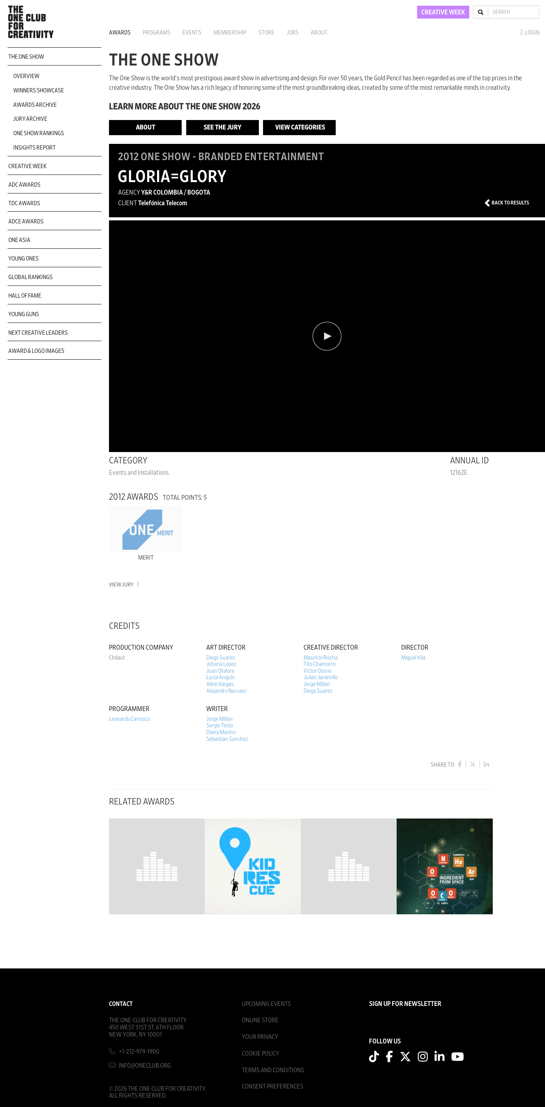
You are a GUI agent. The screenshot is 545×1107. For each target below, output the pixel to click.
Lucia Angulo (220, 677)
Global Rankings (30, 277)
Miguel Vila (413, 658)
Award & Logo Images (36, 351)
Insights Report (34, 148)
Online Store (260, 1020)
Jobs (293, 33)
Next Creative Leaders (38, 333)
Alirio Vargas (220, 684)
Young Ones (23, 259)
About (319, 33)
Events (191, 33)
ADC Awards (24, 185)
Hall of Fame (24, 296)
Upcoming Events (266, 1004)
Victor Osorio (318, 671)
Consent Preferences (272, 1086)
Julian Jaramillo (321, 677)
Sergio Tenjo (219, 725)
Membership (229, 33)
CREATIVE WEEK (443, 12)
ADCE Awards (26, 221)
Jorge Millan (317, 684)
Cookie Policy (260, 1053)
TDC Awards (24, 203)
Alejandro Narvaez (226, 691)
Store (266, 33)
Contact (121, 1004)
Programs (156, 33)
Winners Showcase (38, 90)
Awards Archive (35, 105)
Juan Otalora (220, 671)
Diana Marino (221, 732)
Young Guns (23, 314)
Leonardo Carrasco (129, 719)
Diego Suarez (220, 658)
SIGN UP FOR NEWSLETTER (405, 1004)
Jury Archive (30, 119)
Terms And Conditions (273, 1070)
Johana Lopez (221, 664)
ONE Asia (19, 240)
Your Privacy (260, 1037)
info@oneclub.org (145, 1065)
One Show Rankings (38, 133)
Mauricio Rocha (321, 658)
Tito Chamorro (319, 664)
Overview (26, 76)
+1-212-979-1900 (139, 1051)
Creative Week (27, 166)
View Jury (123, 585)
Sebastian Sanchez (227, 739)
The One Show (26, 57)
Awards (120, 33)
